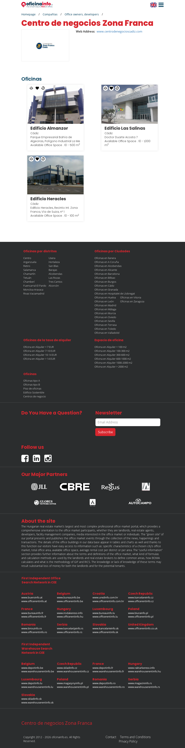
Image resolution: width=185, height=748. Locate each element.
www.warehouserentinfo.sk (37, 702)
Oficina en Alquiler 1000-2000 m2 (113, 362)
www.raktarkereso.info (141, 668)
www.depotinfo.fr (102, 668)
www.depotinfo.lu (31, 683)
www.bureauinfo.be (68, 597)
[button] (160, 5)
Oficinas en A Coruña (106, 262)
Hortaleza (54, 262)
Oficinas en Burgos (105, 281)
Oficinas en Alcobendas (108, 266)
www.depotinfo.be (32, 668)
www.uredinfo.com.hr (105, 597)
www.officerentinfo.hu (70, 616)
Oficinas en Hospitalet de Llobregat (114, 293)
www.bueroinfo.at (31, 597)
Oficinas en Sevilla (104, 321)
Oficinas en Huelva (105, 297)
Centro (27, 258)
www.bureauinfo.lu (103, 613)
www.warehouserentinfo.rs (144, 687)
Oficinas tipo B (31, 384)
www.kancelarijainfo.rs (70, 628)
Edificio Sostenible (33, 392)
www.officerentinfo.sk (105, 632)
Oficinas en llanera (105, 258)
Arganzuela (29, 262)
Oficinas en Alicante (105, 270)
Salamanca (29, 270)
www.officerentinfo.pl (140, 616)
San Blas (53, 266)
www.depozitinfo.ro (104, 683)
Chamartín (29, 274)
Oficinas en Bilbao (104, 277)
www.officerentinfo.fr (33, 616)
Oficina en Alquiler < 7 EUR (38, 347)
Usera (52, 258)
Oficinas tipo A (31, 380)
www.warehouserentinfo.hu (144, 671)
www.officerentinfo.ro (34, 632)
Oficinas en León (104, 301)
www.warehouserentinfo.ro (108, 687)
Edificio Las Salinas (125, 128)
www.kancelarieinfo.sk (105, 628)
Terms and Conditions (135, 737)
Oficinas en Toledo (105, 329)
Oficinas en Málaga (105, 309)
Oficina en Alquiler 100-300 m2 (111, 351)
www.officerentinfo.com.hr (108, 601)
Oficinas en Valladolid (106, 332)
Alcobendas (55, 274)
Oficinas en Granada (106, 289)
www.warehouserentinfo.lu (37, 687)
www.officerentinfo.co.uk (143, 628)
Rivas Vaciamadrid (33, 293)
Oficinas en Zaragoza (132, 301)
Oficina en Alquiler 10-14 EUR (40, 355)
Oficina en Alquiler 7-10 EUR (39, 351)
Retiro (26, 266)
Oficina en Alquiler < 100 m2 (110, 347)
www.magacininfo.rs (140, 683)
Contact (111, 737)
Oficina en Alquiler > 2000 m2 (111, 366)
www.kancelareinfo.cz (140, 597)
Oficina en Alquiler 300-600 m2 (111, 355)
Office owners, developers (82, 14)
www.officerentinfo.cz (141, 601)
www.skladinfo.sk (31, 698)
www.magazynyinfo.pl (70, 683)
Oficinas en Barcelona (107, 274)
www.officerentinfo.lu (105, 616)
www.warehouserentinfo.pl (73, 687)
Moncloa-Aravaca (33, 289)
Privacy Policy (128, 741)
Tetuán (27, 277)
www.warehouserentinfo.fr (108, 671)
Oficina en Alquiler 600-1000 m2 (112, 358)
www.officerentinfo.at (34, 601)
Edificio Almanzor (49, 128)
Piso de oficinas (32, 388)
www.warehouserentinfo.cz (73, 671)
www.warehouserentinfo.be (37, 671)
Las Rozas (54, 277)
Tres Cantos (55, 281)
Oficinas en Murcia (105, 313)
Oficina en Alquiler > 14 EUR (39, 358)
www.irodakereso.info (70, 613)
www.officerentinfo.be (70, 601)
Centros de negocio (34, 396)
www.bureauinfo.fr (32, 613)
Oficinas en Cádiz (104, 285)
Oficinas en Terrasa (105, 325)
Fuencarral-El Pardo (34, 285)
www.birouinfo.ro (31, 628)
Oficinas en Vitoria (130, 297)
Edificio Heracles (48, 199)
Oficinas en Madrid (105, 305)
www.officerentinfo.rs (69, 632)
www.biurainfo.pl (138, 613)
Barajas (53, 270)
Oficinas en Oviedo (105, 317)
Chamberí (29, 281)
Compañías (50, 14)
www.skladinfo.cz (67, 668)
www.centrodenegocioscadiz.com (119, 31)
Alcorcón (54, 285)
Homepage (28, 14)
